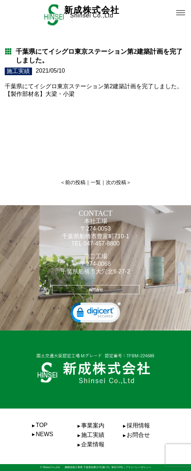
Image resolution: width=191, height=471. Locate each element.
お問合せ (95, 290)
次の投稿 (116, 182)
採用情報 (138, 425)
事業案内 (92, 425)
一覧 (96, 182)
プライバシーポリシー (138, 467)
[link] (95, 314)
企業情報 (92, 444)
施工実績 (92, 435)
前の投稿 (75, 182)
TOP (42, 425)
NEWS (44, 434)
